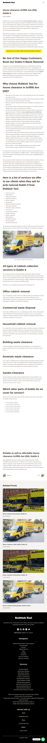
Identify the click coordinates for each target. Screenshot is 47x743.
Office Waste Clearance (23, 671)
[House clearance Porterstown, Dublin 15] (23, 561)
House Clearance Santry (12, 402)
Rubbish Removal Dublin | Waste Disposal (23, 643)
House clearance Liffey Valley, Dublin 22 (15, 544)
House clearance (7, 16)
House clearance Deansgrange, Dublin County (17, 605)
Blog (23, 651)
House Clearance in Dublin (23, 680)
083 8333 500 (18, 66)
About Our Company (23, 658)
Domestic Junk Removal (23, 676)
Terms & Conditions (23, 656)
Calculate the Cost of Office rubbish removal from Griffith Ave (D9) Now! (23, 51)
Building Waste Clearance (23, 678)
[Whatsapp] (43, 739)
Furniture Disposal (23, 669)
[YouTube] (18, 629)
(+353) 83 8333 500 (23, 723)
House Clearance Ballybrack (13, 411)
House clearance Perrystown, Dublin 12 (15, 513)
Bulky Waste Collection (23, 673)
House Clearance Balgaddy (12, 410)
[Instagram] (26, 629)
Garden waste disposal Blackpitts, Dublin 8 (23, 703)
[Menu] (43, 2)
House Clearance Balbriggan (13, 408)
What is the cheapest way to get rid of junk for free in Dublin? (23, 694)
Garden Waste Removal (23, 675)
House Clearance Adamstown (13, 406)
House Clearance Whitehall (12, 404)
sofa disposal (18, 123)
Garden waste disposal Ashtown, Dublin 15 (23, 702)
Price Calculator (24, 645)
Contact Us (23, 654)
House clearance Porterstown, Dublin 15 (15, 575)
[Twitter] (29, 629)
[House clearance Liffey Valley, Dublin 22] (23, 530)
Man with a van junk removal (23, 684)
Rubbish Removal (23, 649)
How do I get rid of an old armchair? (23, 696)
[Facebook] (23, 629)
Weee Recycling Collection (23, 682)
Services (23, 647)
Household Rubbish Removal (23, 686)
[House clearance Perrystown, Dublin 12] (23, 500)
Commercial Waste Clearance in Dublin (23, 689)
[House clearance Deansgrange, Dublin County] (23, 591)
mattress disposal (38, 115)
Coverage (23, 653)
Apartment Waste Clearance (23, 688)
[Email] (21, 629)
